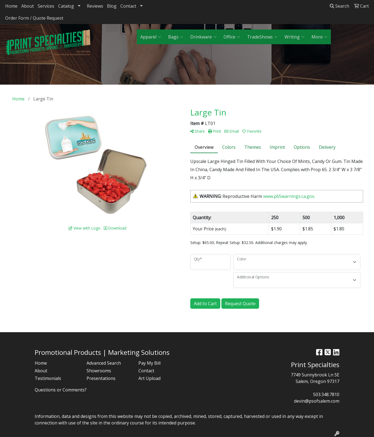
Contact (128, 6)
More (319, 37)
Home (11, 6)
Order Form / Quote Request (34, 18)
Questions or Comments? (61, 390)
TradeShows (262, 37)
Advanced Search (104, 363)
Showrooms (99, 371)
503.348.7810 (326, 394)
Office (232, 37)
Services (46, 6)
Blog (112, 6)
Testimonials (48, 378)
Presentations (101, 378)
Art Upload (149, 378)
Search (339, 6)
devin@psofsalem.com (316, 401)
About (27, 6)
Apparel (150, 37)
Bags (175, 37)
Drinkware (203, 37)
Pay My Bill (149, 363)
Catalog (66, 6)
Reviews (95, 6)
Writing (294, 37)
